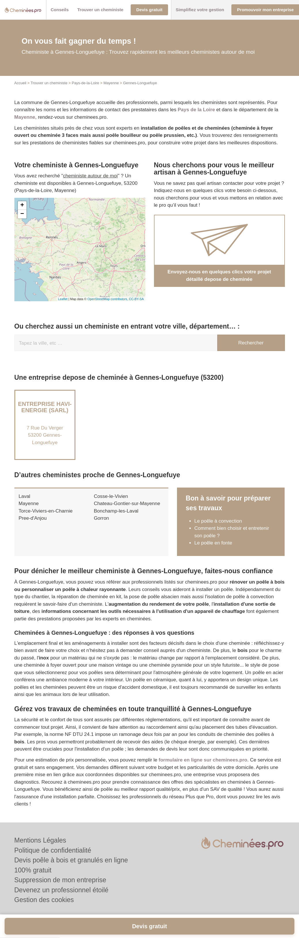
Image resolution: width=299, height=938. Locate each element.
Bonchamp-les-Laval (116, 511)
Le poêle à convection (218, 521)
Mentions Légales (40, 840)
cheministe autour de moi (90, 176)
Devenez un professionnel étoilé (61, 890)
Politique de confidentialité (52, 850)
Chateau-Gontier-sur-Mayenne (127, 503)
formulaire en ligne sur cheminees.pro (203, 760)
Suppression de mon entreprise (60, 880)
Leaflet (63, 299)
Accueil (20, 83)
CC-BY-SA (136, 299)
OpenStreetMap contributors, (108, 299)
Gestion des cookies (44, 900)
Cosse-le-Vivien (111, 496)
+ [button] (22, 205)
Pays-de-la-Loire (85, 83)
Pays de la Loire (196, 109)
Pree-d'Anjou (33, 518)
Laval (25, 496)
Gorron (101, 518)
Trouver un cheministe (49, 83)
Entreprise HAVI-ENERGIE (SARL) (45, 407)
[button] (59, 10)
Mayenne (111, 83)
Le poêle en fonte (213, 543)
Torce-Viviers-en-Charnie (46, 511)
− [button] (22, 214)
